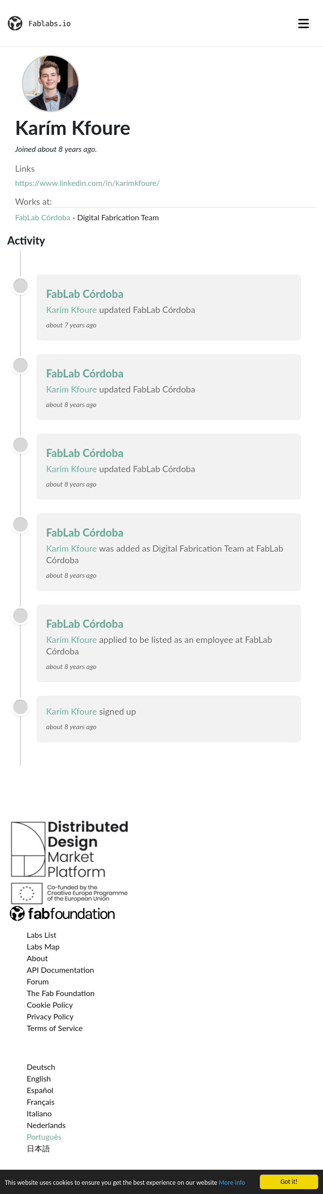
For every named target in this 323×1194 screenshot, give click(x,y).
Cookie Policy (50, 1004)
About (37, 958)
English (39, 1078)
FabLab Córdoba (42, 217)
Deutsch (41, 1066)
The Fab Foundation (61, 993)
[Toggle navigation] (303, 23)
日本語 (38, 1148)
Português (44, 1136)
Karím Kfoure (71, 309)
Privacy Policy (50, 1016)
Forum (38, 981)
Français (40, 1101)
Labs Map (43, 946)
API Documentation (60, 969)
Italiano (39, 1113)
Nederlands (46, 1124)
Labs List (41, 934)
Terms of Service (55, 1027)
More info (232, 1183)
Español (40, 1090)
